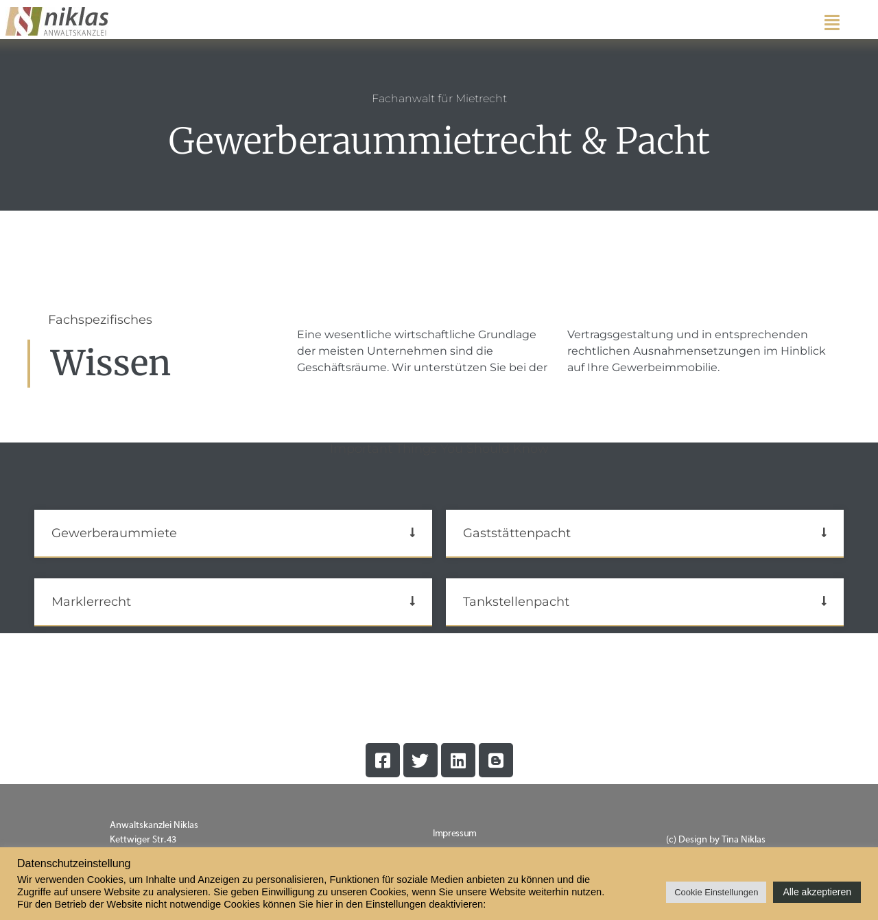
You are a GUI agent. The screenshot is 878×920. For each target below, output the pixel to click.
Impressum (455, 833)
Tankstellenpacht (516, 601)
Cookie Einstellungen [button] (716, 892)
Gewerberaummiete (114, 533)
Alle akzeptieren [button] (817, 891)
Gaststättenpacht (517, 533)
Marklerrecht (91, 601)
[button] (233, 534)
